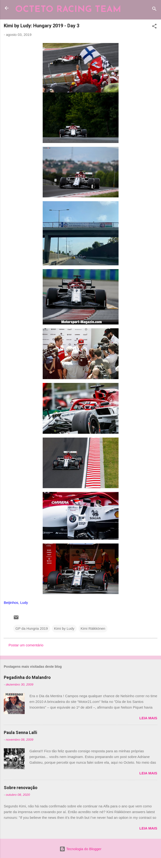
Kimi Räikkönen (93, 628)
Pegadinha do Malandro (27, 677)
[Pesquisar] (154, 9)
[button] (154, 27)
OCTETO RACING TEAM (68, 9)
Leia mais (148, 718)
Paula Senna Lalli (20, 732)
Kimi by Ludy (64, 628)
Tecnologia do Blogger (80, 849)
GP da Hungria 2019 (31, 628)
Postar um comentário (26, 645)
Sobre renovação (20, 787)
